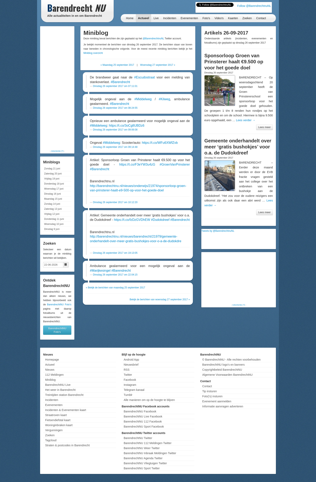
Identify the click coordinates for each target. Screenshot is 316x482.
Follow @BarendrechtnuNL (254, 5)
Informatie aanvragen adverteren (222, 406)
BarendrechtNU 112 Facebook (143, 421)
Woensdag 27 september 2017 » (157, 65)
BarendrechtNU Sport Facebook (144, 426)
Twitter (128, 374)
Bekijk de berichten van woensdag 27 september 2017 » (160, 299)
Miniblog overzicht (93, 53)
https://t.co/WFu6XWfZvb (160, 142)
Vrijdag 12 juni (51, 214)
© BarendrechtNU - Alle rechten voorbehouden (231, 359)
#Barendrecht (120, 82)
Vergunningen (53, 430)
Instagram (130, 384)
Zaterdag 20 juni (53, 173)
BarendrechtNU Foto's (59, 304)
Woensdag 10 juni (53, 224)
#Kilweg (164, 99)
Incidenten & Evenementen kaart (65, 410)
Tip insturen (209, 391)
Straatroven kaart (56, 415)
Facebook (130, 379)
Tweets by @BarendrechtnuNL (217, 231)
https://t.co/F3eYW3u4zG (137, 164)
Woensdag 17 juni (53, 188)
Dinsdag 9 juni (51, 229)
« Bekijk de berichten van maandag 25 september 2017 (115, 287)
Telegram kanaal (134, 389)
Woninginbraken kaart (59, 425)
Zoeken (247, 18)
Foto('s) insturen (212, 396)
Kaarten (233, 18)
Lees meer (264, 127)
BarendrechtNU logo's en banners (223, 364)
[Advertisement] (57, 87)
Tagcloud (50, 440)
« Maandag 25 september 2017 (117, 65)
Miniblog (50, 379)
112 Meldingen (54, 374)
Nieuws (49, 369)
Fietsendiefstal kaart (57, 420)
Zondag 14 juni (52, 203)
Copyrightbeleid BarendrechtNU (222, 369)
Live (156, 18)
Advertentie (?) (57, 151)
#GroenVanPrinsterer (175, 164)
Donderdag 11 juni (54, 219)
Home (129, 18)
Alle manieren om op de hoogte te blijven (149, 400)
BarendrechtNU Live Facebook (143, 416)
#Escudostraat (144, 77)
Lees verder (245, 120)
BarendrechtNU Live (58, 384)
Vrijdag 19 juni (51, 178)
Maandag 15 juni (53, 198)
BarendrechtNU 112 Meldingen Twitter (148, 443)
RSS (127, 369)
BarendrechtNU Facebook (140, 411)
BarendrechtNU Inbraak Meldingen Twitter (150, 453)
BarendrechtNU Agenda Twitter (143, 458)
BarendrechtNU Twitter (138, 438)
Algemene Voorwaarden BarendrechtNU (227, 374)
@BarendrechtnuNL (153, 38)
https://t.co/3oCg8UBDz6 (126, 125)
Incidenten (169, 18)
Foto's (206, 18)
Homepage (52, 359)
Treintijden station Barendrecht (64, 394)
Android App (131, 359)
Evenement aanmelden (216, 401)
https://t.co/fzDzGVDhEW (132, 219)
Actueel (143, 18)
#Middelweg (143, 99)
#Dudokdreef (160, 219)
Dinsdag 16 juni (52, 193)
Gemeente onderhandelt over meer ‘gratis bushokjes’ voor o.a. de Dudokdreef (237, 146)
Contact (261, 18)
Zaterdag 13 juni (53, 209)
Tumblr (128, 394)
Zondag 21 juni (52, 168)
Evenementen (189, 18)
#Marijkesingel (100, 270)
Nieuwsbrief (131, 364)
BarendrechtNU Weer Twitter (142, 448)
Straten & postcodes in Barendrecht (67, 445)
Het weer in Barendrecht (60, 389)
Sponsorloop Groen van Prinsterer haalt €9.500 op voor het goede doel (233, 61)
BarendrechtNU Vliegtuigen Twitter (145, 463)
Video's (218, 18)
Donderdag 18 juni (54, 183)
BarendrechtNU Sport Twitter (142, 468)
